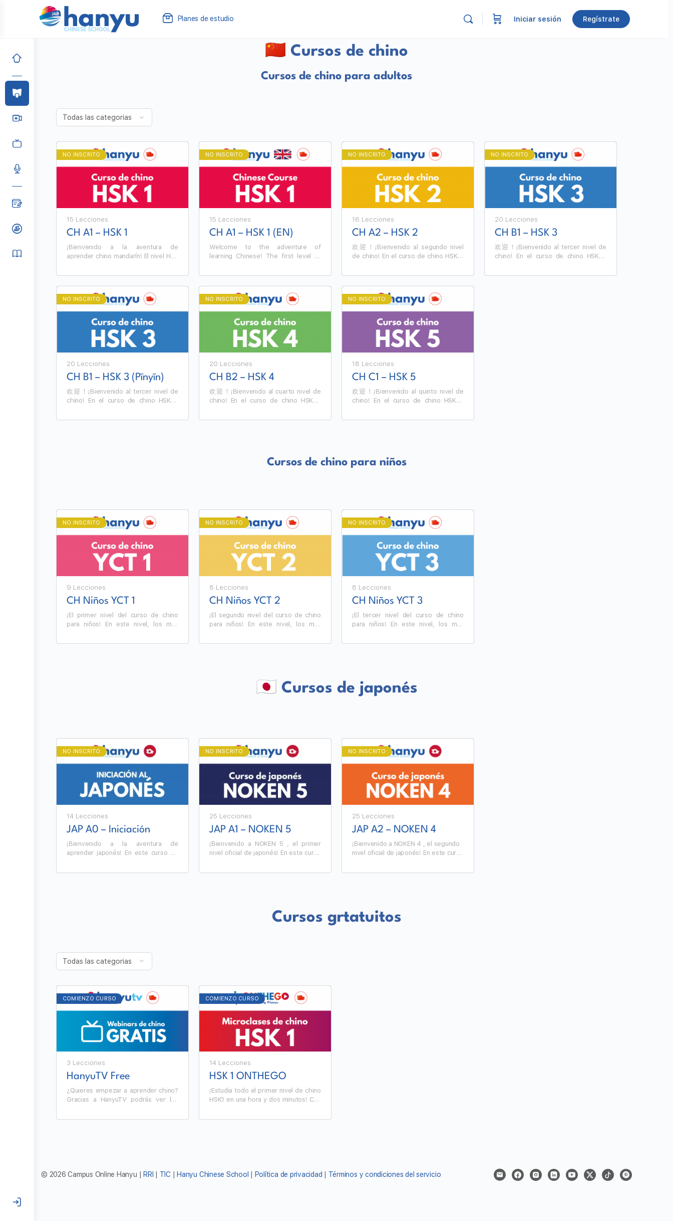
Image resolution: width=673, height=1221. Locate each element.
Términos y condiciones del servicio (402, 1174)
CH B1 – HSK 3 (543, 233)
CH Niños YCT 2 (261, 601)
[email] (517, 1175)
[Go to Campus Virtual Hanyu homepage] (108, 18)
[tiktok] (625, 1175)
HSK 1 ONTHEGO (264, 1077)
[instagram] (553, 1175)
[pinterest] (643, 1175)
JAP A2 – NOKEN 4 (411, 830)
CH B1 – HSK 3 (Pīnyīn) (132, 378)
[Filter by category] (121, 117)
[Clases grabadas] (17, 143)
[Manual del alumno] (17, 253)
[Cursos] (17, 93)
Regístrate (620, 19)
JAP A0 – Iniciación (125, 830)
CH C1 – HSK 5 (401, 378)
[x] (607, 1175)
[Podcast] (17, 168)
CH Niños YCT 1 (118, 601)
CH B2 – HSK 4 (258, 378)
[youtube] (589, 1175)
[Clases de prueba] (17, 228)
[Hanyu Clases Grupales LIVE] (17, 118)
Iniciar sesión (556, 19)
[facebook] (535, 1175)
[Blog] (17, 203)
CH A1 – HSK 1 (114, 233)
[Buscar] (487, 19)
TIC (183, 1174)
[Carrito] (516, 19)
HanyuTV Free (115, 1077)
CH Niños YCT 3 (404, 601)
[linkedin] (571, 1175)
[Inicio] (17, 58)
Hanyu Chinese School (229, 1174)
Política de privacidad (306, 1174)
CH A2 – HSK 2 (402, 233)
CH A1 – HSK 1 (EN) (268, 233)
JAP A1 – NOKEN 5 (267, 830)
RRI (165, 1174)
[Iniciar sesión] (17, 1202)
